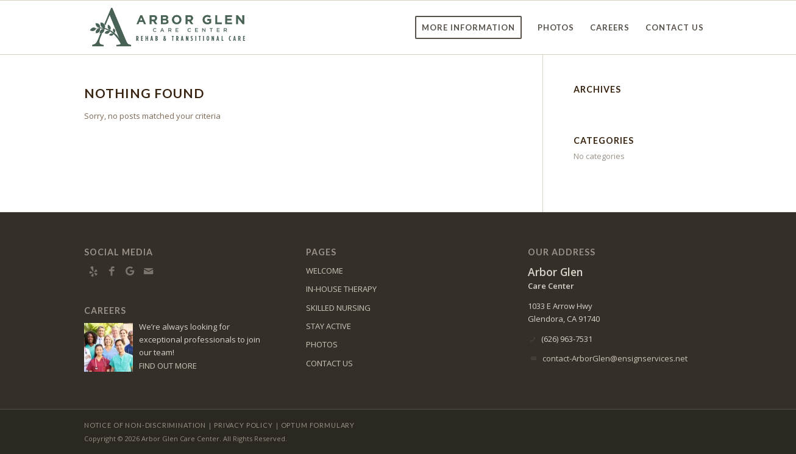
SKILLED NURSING (338, 307)
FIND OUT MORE (168, 365)
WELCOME (324, 270)
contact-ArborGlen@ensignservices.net (615, 358)
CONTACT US (329, 363)
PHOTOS (322, 344)
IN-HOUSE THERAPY (341, 288)
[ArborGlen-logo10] (169, 27)
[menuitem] (468, 27)
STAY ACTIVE (328, 326)
